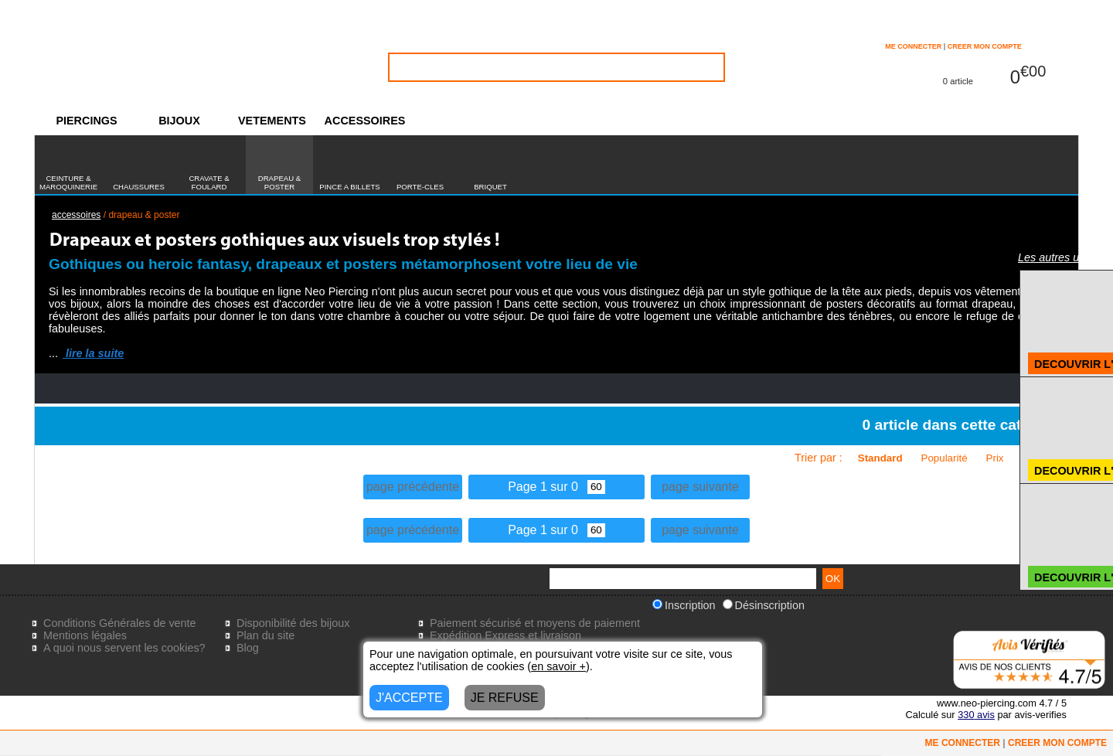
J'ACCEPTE (409, 697)
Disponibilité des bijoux (293, 623)
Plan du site (265, 635)
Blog (248, 648)
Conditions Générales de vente (119, 623)
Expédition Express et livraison (505, 635)
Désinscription (764, 605)
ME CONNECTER (913, 46)
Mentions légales (85, 635)
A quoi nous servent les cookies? (124, 648)
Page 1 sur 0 (556, 486)
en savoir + (558, 666)
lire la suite (93, 353)
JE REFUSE (505, 697)
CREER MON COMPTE (985, 46)
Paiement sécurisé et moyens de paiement (535, 623)
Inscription (684, 605)
